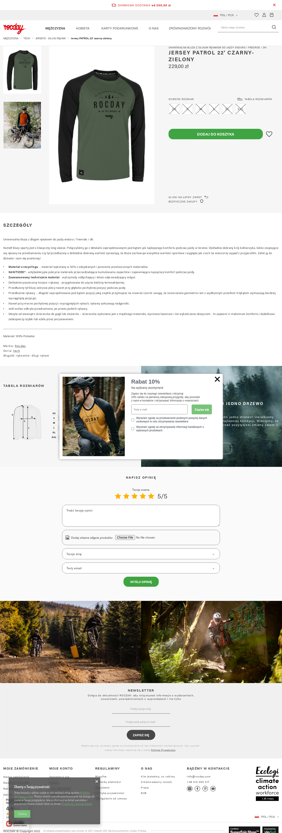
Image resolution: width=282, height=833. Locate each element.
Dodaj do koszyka (215, 134)
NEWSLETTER (141, 690)
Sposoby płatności (108, 781)
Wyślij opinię (141, 582)
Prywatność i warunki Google (76, 804)
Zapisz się (141, 735)
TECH (27, 41)
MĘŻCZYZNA (55, 28)
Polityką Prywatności (163, 749)
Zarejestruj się (59, 776)
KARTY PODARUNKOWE (119, 28)
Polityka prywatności (110, 792)
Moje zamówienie (20, 768)
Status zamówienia (16, 776)
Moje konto (61, 768)
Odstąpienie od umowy (111, 798)
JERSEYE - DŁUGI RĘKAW (50, 41)
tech (16, 350)
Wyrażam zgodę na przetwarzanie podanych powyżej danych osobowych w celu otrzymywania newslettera (171, 419)
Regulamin (102, 787)
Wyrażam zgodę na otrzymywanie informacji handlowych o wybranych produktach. (170, 428)
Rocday (20, 346)
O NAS (154, 28)
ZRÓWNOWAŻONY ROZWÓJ (190, 28)
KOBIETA (82, 28)
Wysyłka (100, 776)
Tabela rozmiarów (258, 99)
